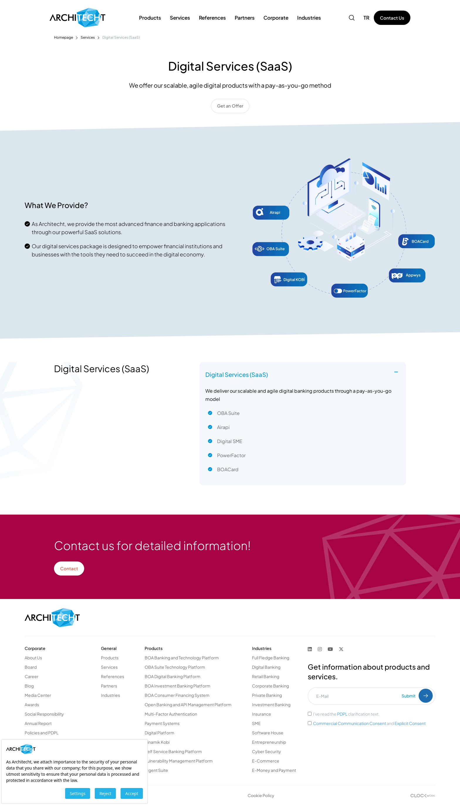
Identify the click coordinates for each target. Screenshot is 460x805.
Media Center (38, 694)
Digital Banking (266, 666)
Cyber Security (266, 751)
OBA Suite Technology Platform (175, 666)
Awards (32, 704)
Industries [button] (309, 17)
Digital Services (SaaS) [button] (236, 374)
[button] (351, 17)
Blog (29, 685)
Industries (110, 694)
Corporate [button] (275, 17)
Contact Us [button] (392, 18)
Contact (69, 568)
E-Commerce (265, 760)
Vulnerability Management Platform (179, 760)
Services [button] (180, 17)
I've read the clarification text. (346, 713)
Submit (417, 695)
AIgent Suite (156, 769)
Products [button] (150, 17)
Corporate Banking (270, 685)
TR (366, 17)
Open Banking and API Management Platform (188, 704)
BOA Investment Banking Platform (177, 685)
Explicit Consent (410, 723)
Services (88, 37)
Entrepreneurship (269, 741)
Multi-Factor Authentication (171, 713)
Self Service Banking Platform (173, 751)
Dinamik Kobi (157, 741)
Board (31, 666)
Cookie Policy (261, 795)
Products (110, 657)
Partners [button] (245, 17)
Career (31, 676)
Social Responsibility (44, 713)
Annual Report (38, 723)
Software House (267, 732)
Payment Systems (162, 723)
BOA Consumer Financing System (177, 694)
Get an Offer (230, 106)
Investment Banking (271, 704)
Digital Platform (159, 732)
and (369, 723)
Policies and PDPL (41, 732)
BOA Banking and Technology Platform (182, 657)
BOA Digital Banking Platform (172, 676)
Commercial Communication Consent (350, 723)
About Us (33, 657)
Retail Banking (265, 676)
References (212, 17)
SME (256, 723)
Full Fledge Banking (270, 657)
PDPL (342, 713)
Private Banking (267, 694)
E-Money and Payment (274, 769)
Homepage (63, 37)
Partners (109, 685)
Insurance (261, 713)
